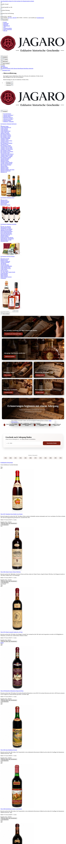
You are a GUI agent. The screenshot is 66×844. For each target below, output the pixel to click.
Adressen (15, 68)
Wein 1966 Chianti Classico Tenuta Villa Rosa (11, 571)
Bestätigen (9, 82)
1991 (56, 457)
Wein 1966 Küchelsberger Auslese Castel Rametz (11, 808)
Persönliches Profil (9, 68)
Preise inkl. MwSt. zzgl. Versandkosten (9, 523)
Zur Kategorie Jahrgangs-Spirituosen (8, 123)
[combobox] (6, 311)
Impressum (5, 24)
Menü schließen (5, 63)
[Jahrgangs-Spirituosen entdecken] (33, 349)
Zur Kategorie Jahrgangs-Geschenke (8, 224)
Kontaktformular (40, 17)
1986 (51, 457)
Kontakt (5, 22)
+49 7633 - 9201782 (12, 17)
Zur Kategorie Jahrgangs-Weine (7, 197)
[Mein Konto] (4, 61)
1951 (16, 457)
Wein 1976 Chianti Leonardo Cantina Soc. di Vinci (12, 632)
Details (2, 642)
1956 (21, 457)
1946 (11, 457)
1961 (26, 457)
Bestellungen (21, 68)
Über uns (5, 30)
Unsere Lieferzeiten (7, 29)
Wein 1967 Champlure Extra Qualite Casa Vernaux (12, 514)
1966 (31, 457)
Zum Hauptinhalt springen (6, 1)
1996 (61, 457)
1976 (41, 457)
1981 (46, 457)
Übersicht (3, 68)
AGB (4, 27)
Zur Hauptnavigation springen (27, 1)
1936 (6, 457)
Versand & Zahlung (7, 28)
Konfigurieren (26, 423)
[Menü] (4, 56)
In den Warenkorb (4, 524)
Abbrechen (9, 85)
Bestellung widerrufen (28, 68)
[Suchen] (4, 59)
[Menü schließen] (1, 125)
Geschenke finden (52, 443)
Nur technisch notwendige (17, 423)
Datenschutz (6, 23)
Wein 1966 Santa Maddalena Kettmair (9, 749)
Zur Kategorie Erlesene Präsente (8, 256)
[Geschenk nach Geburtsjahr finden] (33, 326)
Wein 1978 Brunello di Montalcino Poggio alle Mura (12, 690)
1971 (36, 457)
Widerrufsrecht (6, 25)
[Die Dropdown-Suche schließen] (17, 311)
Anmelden (3, 66)
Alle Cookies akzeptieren (35, 423)
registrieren (5, 67)
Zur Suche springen (16, 1)
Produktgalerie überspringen (7, 462)
